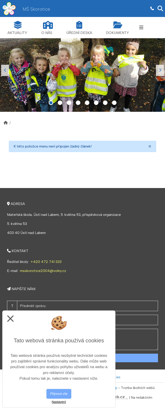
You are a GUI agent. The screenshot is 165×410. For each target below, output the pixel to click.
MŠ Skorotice (36, 9)
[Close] (150, 146)
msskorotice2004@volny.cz (43, 271)
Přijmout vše (58, 394)
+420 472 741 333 (46, 262)
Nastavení (59, 402)
